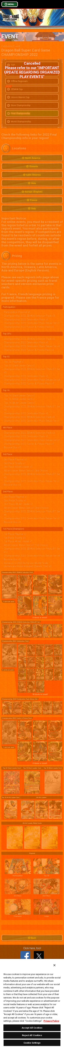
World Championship (21, 121)
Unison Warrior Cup (20, 97)
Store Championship (21, 105)
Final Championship (20, 113)
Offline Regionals (19, 81)
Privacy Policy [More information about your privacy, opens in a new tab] (51, 1021)
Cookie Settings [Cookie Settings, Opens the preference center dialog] (32, 1043)
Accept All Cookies (32, 1027)
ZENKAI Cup (14, 88)
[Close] (54, 965)
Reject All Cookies (32, 1035)
